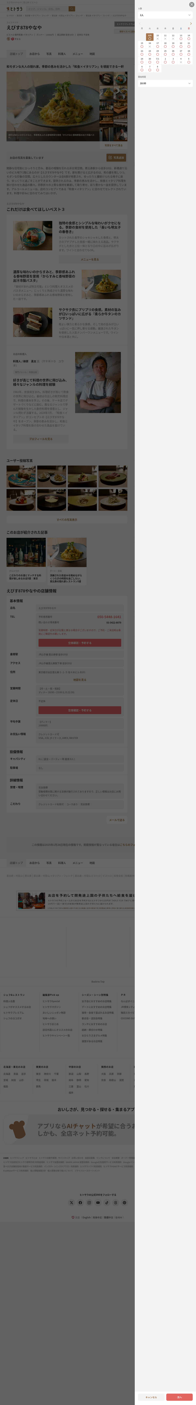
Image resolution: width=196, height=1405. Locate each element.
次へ (179, 1397)
